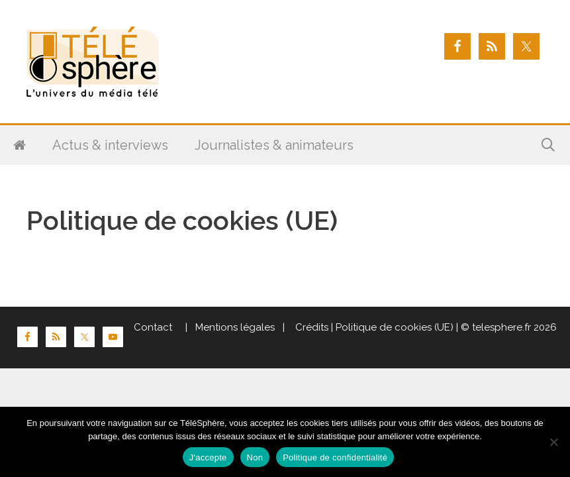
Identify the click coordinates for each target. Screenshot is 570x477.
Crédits (310, 327)
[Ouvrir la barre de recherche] (548, 145)
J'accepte (208, 457)
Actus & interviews (110, 145)
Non (255, 457)
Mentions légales (235, 327)
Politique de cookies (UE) (394, 327)
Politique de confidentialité (335, 457)
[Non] (553, 442)
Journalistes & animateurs (274, 145)
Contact (153, 327)
